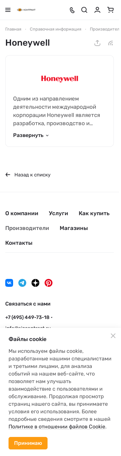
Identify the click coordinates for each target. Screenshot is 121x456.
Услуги (58, 213)
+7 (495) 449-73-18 (27, 317)
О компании (21, 213)
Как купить (94, 213)
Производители (27, 228)
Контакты (18, 242)
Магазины (74, 228)
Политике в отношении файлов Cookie (57, 426)
